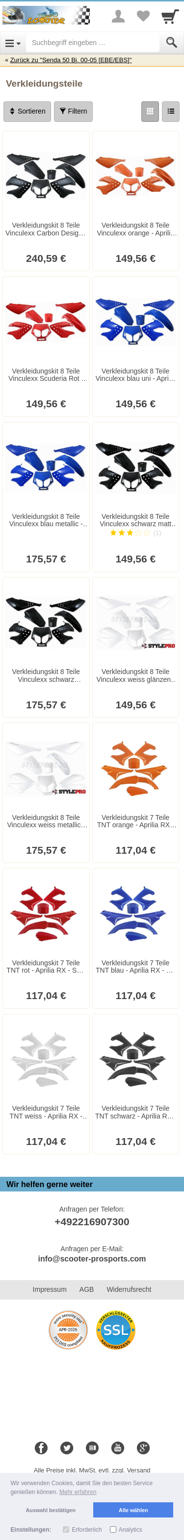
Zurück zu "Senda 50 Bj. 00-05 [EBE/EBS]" (71, 60)
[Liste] (171, 111)
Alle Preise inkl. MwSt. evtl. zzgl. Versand (92, 1470)
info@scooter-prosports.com (92, 1259)
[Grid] (150, 111)
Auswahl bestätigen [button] (51, 1510)
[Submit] (172, 42)
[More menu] (118, 16)
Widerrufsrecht (128, 1289)
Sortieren (27, 111)
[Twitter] (66, 1448)
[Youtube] (118, 1448)
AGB (86, 1289)
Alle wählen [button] (133, 1510)
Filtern (73, 111)
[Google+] (143, 1448)
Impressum (50, 1289)
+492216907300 (91, 1221)
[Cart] (170, 16)
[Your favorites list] (142, 16)
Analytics (130, 1529)
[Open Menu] (13, 42)
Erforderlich (87, 1529)
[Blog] (92, 1448)
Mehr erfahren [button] (77, 1492)
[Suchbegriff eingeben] (92, 42)
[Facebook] (41, 1448)
